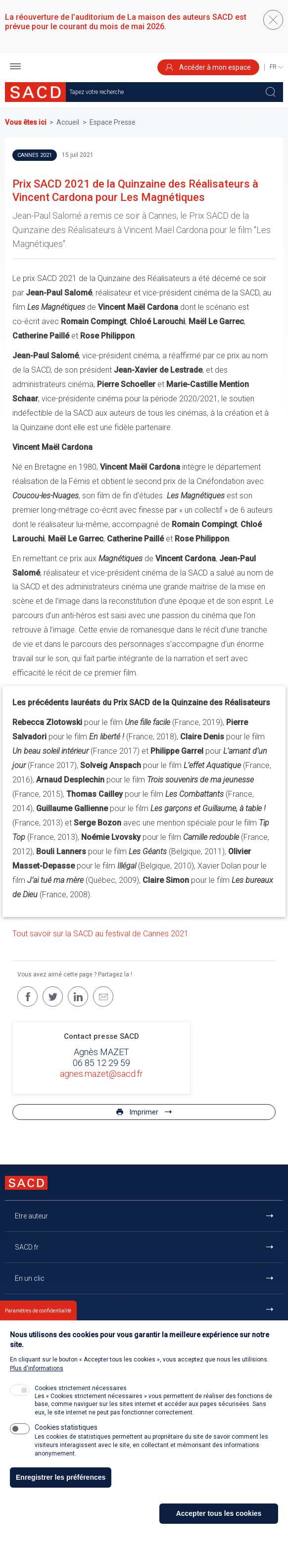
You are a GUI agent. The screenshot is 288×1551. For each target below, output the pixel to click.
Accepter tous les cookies (219, 1514)
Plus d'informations (36, 1369)
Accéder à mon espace (208, 67)
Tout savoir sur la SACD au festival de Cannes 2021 (100, 933)
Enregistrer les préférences (60, 1478)
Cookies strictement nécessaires (81, 1389)
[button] (15, 67)
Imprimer (144, 1112)
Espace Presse (113, 122)
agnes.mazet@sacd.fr (101, 1073)
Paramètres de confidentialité (38, 1311)
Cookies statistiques (66, 1428)
